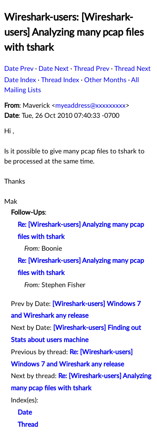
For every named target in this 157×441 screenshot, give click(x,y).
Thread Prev (91, 68)
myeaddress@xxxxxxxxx (90, 105)
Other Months (105, 80)
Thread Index (60, 80)
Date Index (20, 80)
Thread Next (132, 68)
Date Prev (18, 68)
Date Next (54, 68)
